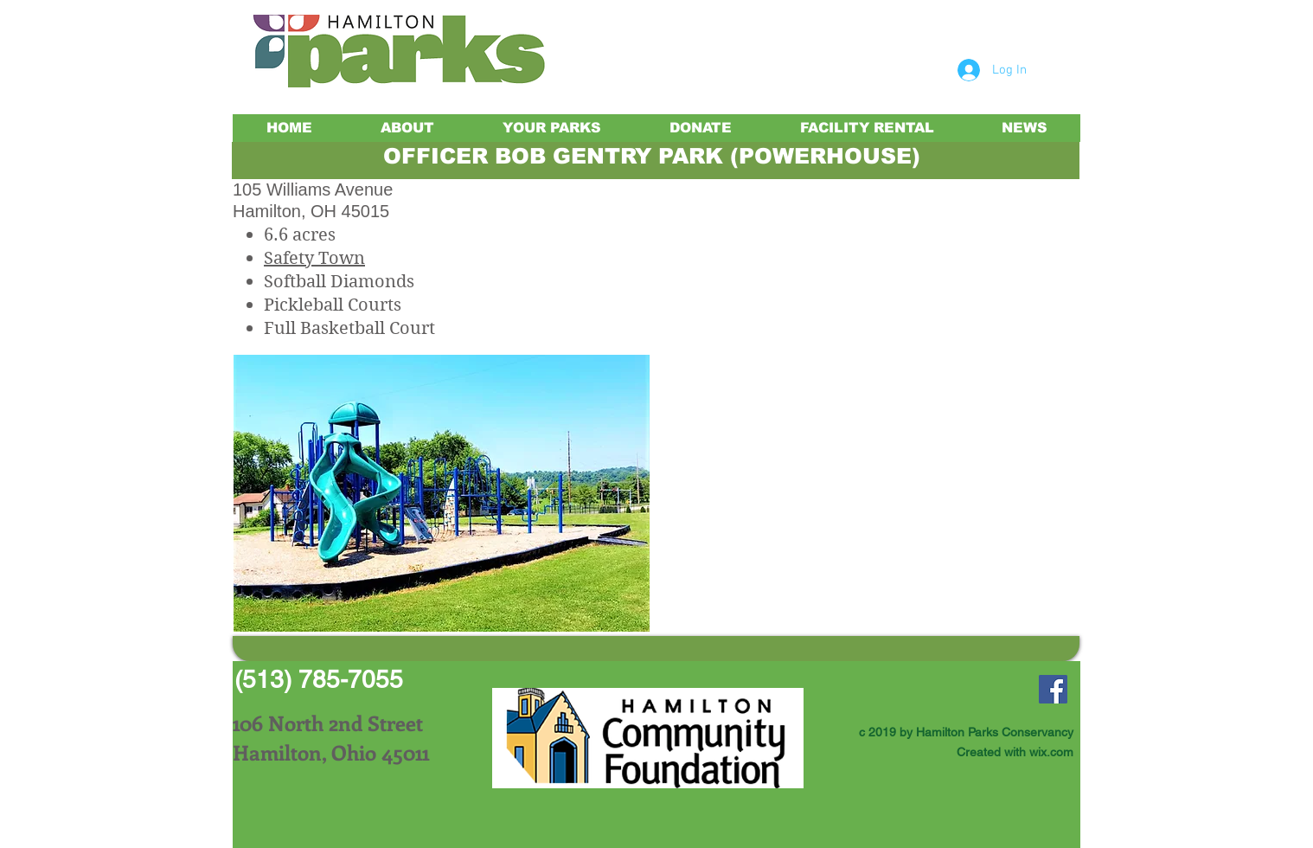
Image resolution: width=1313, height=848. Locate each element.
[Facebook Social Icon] (1053, 689)
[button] (442, 493)
